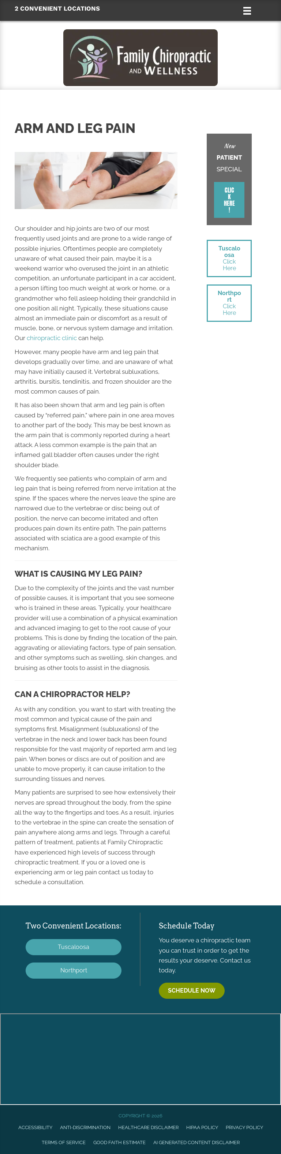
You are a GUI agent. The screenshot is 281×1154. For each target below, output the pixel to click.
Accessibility (35, 1127)
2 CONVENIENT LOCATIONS (57, 8)
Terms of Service (64, 1142)
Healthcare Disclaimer (148, 1127)
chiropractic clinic (52, 338)
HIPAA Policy (202, 1127)
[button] (229, 200)
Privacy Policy (244, 1127)
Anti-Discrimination (85, 1127)
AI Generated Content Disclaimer (196, 1142)
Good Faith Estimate (119, 1142)
